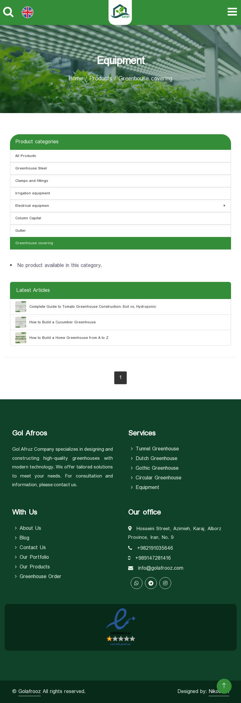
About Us (28, 529)
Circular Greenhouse (156, 478)
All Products (25, 156)
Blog (22, 538)
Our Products (32, 567)
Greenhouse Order (38, 577)
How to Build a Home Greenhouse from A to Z (61, 337)
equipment (145, 488)
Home (76, 78)
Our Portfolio (32, 557)
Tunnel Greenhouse (155, 449)
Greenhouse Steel (31, 168)
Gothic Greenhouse (155, 468)
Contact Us (30, 548)
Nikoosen (219, 691)
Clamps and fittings (31, 181)
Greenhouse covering (34, 243)
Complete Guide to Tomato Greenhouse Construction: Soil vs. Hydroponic (85, 306)
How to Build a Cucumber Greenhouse (55, 322)
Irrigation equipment (32, 193)
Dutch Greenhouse (154, 459)
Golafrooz (29, 691)
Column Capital (28, 218)
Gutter (20, 231)
